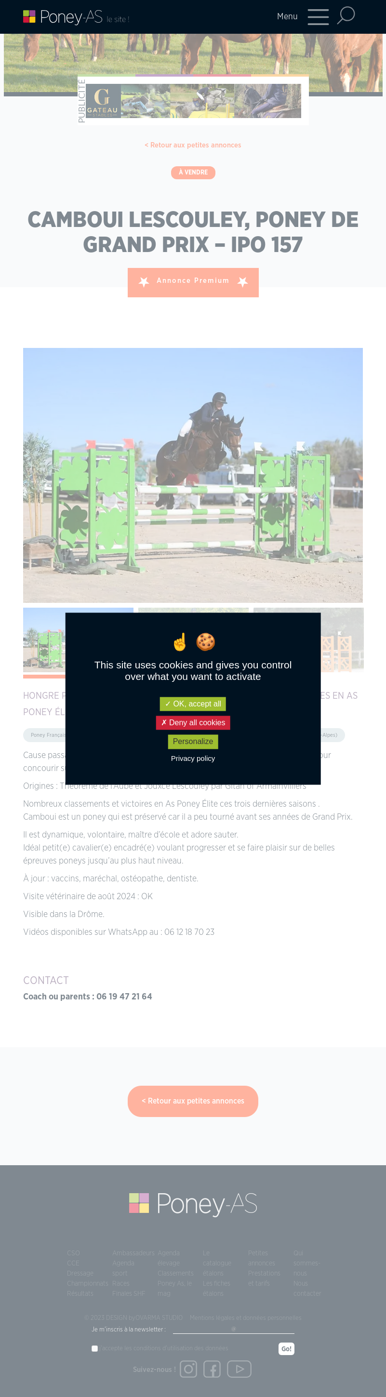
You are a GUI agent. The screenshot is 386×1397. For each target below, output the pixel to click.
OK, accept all (193, 704)
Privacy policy (193, 758)
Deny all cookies (193, 723)
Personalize (193, 742)
